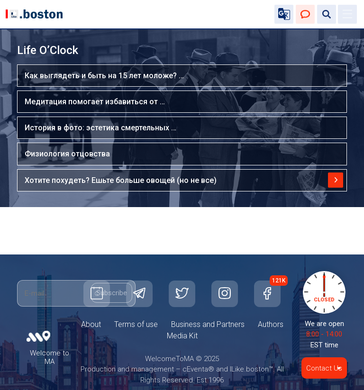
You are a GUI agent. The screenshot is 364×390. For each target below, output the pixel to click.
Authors (270, 324)
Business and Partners (208, 324)
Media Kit (182, 335)
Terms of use (136, 324)
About (91, 324)
